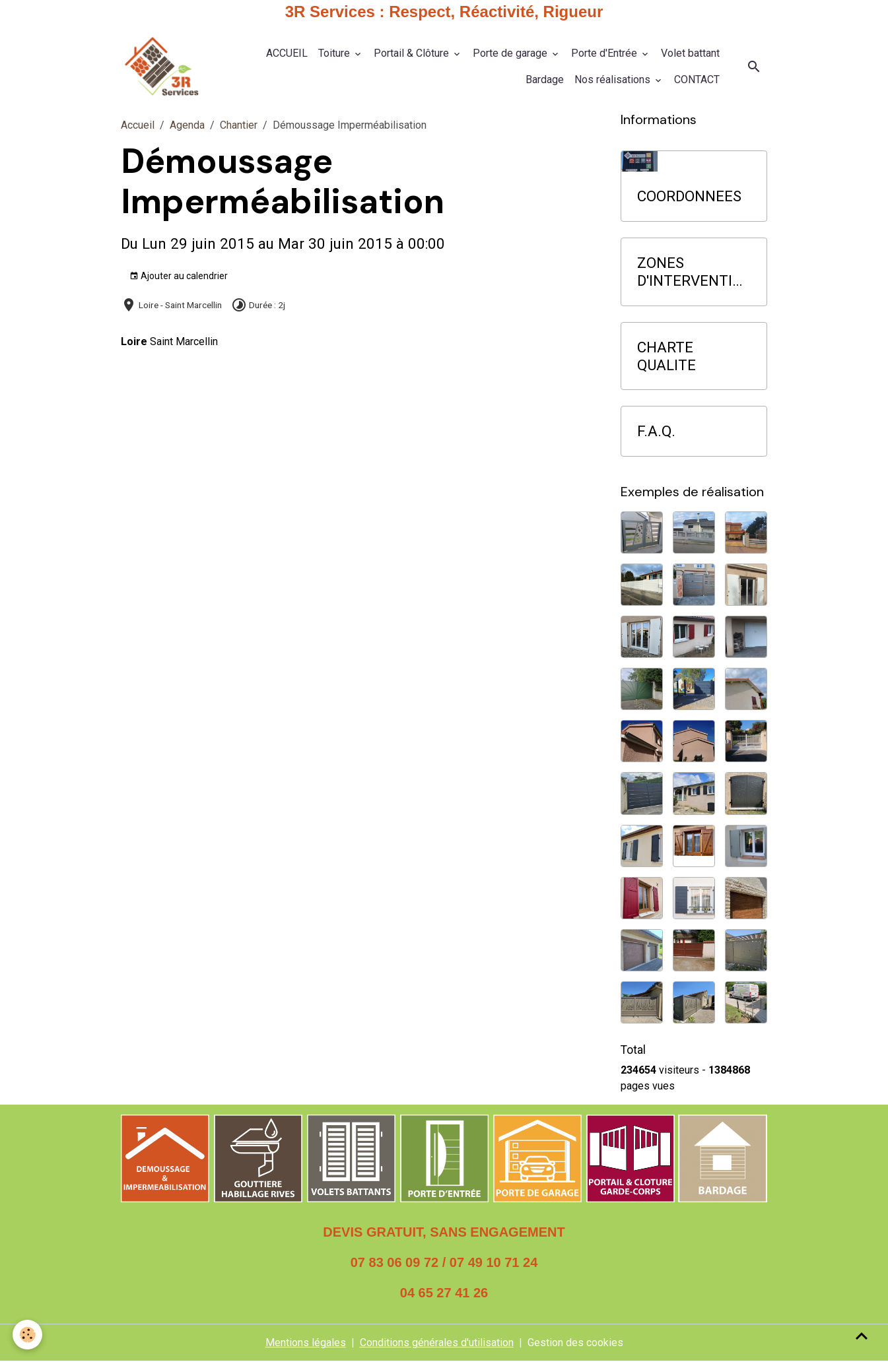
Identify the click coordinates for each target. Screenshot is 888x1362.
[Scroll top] (861, 1335)
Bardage (545, 79)
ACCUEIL (287, 53)
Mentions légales (305, 1343)
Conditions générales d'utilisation (437, 1343)
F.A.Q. (656, 431)
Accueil (137, 125)
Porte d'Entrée (605, 53)
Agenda (187, 125)
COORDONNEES (689, 196)
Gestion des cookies (575, 1343)
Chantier (238, 125)
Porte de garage (511, 53)
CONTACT (697, 79)
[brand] (161, 67)
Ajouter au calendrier (178, 276)
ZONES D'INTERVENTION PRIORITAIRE (689, 272)
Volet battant (690, 53)
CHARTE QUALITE (666, 356)
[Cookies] (28, 1334)
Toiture (335, 53)
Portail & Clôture (413, 53)
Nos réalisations (613, 79)
